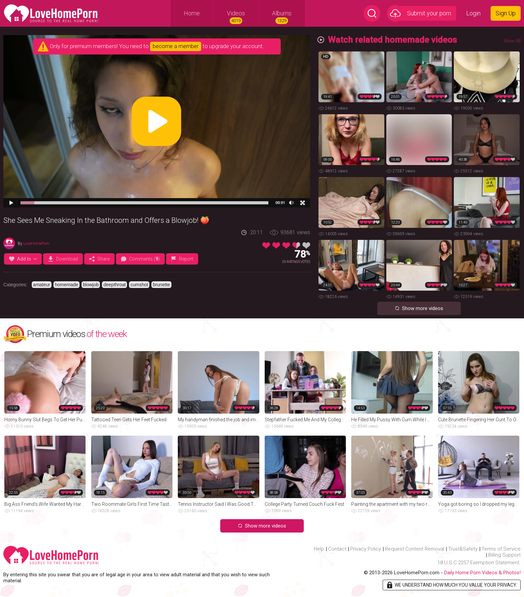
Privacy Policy (365, 549)
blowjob (91, 284)
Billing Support (504, 555)
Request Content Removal (414, 549)
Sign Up (506, 13)
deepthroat (114, 284)
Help (319, 549)
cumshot (139, 284)
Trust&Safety (463, 549)
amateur (41, 284)
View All (512, 41)
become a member (176, 46)
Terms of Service (501, 549)
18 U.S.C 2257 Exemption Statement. (479, 563)
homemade (66, 284)
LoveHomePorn (36, 243)
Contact (337, 549)
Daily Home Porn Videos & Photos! (482, 573)
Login (473, 13)
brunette (161, 284)
